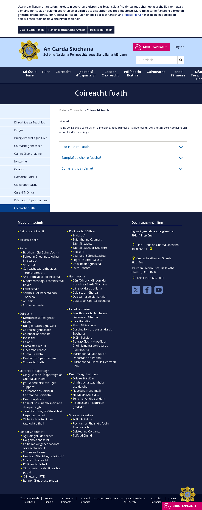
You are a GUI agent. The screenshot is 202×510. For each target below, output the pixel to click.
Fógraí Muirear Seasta (87, 260)
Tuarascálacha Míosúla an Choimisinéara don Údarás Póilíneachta (90, 346)
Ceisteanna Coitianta (86, 431)
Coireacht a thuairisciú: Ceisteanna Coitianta (38, 393)
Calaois (28, 342)
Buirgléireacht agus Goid (39, 326)
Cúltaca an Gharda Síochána (91, 301)
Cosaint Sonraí (172, 500)
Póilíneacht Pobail (35, 464)
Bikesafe (78, 252)
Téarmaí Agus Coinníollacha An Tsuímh (129, 500)
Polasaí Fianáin (49, 500)
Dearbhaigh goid (34, 399)
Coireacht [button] (63, 72)
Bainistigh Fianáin (101, 29)
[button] (124, 147)
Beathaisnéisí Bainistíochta (41, 252)
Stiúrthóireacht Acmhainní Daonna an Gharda (90, 315)
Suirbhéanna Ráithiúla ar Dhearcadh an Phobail (89, 356)
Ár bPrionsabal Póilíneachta (41, 277)
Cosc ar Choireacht (31, 432)
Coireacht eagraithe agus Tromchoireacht (40, 271)
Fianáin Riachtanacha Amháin (67, 29)
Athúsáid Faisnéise (156, 500)
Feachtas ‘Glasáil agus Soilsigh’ (43, 456)
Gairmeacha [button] (156, 72)
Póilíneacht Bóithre (82, 231)
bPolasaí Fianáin (132, 15)
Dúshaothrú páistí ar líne (39, 358)
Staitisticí (79, 235)
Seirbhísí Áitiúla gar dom (89, 399)
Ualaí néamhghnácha (87, 264)
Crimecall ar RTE (34, 476)
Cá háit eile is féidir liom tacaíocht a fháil (38, 421)
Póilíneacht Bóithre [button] (132, 73)
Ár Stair (28, 301)
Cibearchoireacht (34, 350)
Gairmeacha (77, 276)
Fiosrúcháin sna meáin (87, 391)
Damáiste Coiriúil (34, 346)
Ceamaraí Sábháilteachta (89, 256)
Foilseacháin (31, 289)
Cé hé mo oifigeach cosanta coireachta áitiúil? (41, 446)
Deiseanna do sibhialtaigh (90, 297)
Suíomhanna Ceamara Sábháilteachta (87, 242)
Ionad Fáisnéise (79, 309)
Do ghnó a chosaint (36, 440)
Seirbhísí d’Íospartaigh (34, 371)
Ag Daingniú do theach (38, 436)
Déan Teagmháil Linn (83, 374)
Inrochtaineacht (154, 47)
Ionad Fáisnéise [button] (178, 73)
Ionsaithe (29, 338)
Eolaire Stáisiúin (83, 378)
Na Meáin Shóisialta (86, 395)
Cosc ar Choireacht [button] (110, 73)
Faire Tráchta (81, 268)
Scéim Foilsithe (82, 338)
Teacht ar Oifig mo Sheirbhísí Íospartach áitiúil (42, 413)
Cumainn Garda (33, 305)
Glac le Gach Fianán (32, 29)
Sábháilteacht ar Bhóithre (90, 248)
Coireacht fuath (98, 110)
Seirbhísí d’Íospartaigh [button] (86, 73)
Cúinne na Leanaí (34, 452)
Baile (62, 110)
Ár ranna (29, 264)
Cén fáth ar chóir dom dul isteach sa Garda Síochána (90, 282)
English (179, 47)
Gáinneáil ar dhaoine (36, 334)
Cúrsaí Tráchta (33, 354)
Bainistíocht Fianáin (32, 231)
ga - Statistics (81, 321)
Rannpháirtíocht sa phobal (40, 481)
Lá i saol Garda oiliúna (87, 288)
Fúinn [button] (46, 72)
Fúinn (23, 248)
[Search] (156, 60)
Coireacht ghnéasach (37, 330)
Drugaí (27, 322)
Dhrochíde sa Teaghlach (39, 318)
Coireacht (76, 110)
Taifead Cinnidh (83, 435)
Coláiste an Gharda (85, 292)
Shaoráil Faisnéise (85, 325)
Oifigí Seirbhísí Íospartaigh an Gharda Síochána (43, 377)
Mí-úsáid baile (30, 73)
